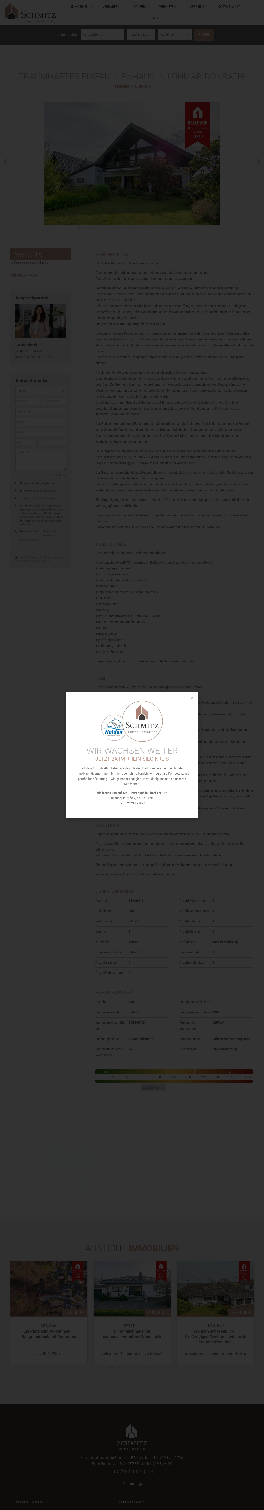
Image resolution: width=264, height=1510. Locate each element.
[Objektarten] (175, 34)
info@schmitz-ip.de (132, 1471)
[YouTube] (132, 1484)
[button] (5, 164)
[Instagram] (140, 1484)
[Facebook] (123, 1484)
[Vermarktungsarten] (141, 34)
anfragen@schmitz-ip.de (36, 357)
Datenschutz (38, 1501)
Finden (204, 35)
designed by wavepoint (132, 1501)
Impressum (21, 1501)
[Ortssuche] (102, 34)
